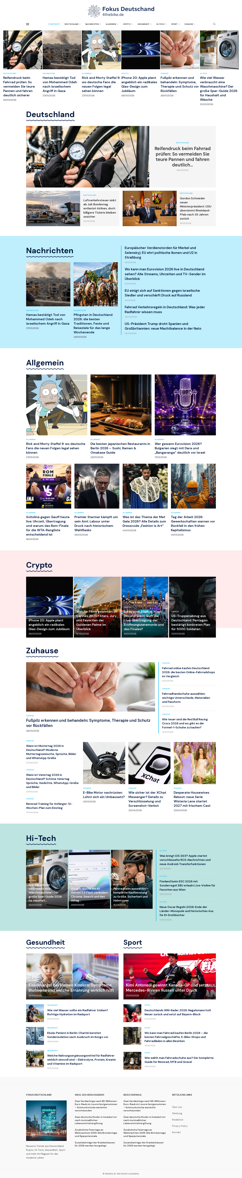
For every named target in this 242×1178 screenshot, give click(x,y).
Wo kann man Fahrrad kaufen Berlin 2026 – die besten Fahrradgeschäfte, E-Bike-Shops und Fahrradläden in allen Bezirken (176, 1037)
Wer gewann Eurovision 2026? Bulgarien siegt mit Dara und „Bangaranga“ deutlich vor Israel (180, 448)
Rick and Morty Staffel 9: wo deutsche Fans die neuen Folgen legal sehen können (101, 84)
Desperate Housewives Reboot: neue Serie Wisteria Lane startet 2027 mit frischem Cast (192, 799)
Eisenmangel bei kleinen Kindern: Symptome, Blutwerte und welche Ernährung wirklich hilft (71, 988)
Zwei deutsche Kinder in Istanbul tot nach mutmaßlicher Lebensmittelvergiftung (96, 1120)
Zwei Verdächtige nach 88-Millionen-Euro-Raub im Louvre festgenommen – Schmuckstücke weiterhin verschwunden (96, 1106)
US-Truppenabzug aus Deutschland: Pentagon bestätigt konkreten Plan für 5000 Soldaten (190, 622)
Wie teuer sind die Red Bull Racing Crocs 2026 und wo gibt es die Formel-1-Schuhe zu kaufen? (185, 723)
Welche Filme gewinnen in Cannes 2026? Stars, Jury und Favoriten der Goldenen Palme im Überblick (96, 620)
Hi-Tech (160, 24)
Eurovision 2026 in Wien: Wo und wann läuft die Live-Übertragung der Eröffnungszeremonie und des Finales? (144, 620)
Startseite (54, 24)
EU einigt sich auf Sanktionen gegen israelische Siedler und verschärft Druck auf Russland (162, 293)
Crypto (127, 24)
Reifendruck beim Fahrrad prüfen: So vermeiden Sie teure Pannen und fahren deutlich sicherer (19, 86)
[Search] (214, 24)
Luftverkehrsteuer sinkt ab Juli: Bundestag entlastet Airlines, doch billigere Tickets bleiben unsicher (99, 208)
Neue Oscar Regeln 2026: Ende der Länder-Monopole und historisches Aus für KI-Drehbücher (186, 911)
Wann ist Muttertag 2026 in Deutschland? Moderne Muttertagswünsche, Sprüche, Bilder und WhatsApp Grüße (51, 752)
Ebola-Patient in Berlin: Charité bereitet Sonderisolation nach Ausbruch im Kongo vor (77, 1035)
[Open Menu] (27, 24)
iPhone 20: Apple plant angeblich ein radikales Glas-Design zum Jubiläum (139, 84)
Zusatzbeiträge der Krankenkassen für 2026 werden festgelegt (95, 1144)
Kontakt (176, 1132)
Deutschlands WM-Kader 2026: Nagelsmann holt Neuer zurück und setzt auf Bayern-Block (178, 1012)
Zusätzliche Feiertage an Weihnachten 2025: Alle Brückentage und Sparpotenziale (96, 1133)
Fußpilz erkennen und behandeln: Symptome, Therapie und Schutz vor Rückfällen (180, 84)
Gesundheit (143, 24)
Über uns (177, 1107)
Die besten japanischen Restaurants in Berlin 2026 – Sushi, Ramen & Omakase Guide (120, 448)
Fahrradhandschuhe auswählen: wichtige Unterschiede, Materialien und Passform (186, 698)
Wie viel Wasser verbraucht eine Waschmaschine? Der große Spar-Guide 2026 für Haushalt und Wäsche (218, 89)
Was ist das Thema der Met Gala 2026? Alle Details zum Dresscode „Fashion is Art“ (144, 521)
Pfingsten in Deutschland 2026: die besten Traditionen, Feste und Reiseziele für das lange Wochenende (93, 323)
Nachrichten (92, 24)
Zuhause (188, 24)
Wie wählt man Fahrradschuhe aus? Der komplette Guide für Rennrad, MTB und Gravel (179, 1060)
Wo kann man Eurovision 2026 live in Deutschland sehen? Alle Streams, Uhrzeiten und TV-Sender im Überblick (165, 274)
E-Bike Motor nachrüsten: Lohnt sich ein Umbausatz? (104, 794)
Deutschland (71, 24)
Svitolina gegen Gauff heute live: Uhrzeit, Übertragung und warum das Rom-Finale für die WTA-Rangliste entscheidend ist (48, 526)
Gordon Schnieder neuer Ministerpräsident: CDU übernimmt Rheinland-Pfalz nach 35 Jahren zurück (195, 208)
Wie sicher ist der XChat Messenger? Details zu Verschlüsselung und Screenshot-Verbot (147, 799)
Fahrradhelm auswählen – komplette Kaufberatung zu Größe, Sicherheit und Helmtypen (130, 894)
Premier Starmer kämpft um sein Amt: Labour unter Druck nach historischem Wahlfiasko (96, 523)
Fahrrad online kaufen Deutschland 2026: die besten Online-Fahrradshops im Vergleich (188, 672)
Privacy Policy (180, 1126)
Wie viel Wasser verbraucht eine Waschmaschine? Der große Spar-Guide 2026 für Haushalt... (45, 892)
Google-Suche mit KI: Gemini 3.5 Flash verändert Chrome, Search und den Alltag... (89, 894)
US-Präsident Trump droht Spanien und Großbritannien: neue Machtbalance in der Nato (163, 326)
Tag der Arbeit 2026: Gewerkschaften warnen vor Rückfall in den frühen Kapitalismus (193, 523)
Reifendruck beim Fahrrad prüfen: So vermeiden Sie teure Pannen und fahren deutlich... (183, 157)
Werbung (177, 1113)
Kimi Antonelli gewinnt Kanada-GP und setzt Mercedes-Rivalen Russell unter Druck (167, 988)
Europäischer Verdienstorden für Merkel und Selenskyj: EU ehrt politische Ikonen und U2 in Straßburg (161, 253)
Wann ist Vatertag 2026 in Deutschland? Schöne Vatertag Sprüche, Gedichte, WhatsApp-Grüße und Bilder (52, 781)
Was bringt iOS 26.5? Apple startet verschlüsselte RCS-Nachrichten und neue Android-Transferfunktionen (185, 860)
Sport (174, 24)
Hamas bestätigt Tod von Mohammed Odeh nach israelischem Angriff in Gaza (60, 84)
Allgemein (111, 24)
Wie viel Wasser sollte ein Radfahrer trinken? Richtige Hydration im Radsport (77, 1012)
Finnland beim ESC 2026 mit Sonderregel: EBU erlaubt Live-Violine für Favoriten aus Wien (187, 885)
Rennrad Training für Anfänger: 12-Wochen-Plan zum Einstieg (49, 806)
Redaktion (177, 1120)
